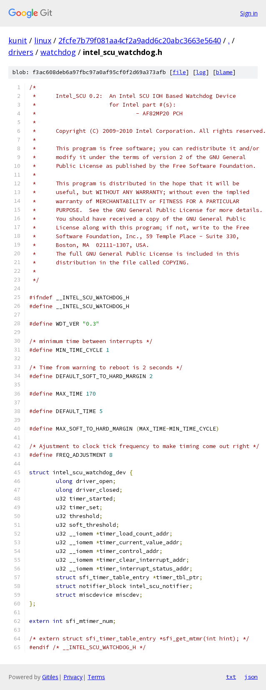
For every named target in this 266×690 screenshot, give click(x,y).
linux (42, 40)
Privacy (73, 677)
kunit (17, 40)
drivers (20, 52)
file (179, 72)
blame (224, 72)
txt (231, 676)
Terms (96, 677)
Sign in (249, 13)
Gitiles (50, 677)
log (201, 72)
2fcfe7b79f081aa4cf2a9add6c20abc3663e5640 (139, 40)
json (251, 676)
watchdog (58, 52)
